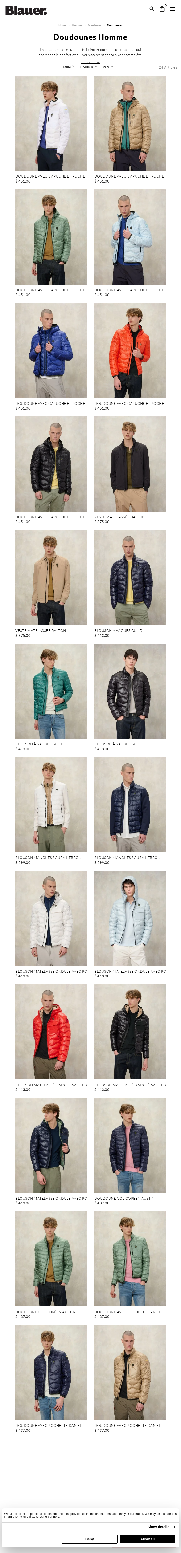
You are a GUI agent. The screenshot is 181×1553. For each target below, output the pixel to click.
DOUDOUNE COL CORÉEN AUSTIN (124, 1204)
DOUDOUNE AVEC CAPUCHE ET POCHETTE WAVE (51, 182)
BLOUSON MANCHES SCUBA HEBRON (48, 863)
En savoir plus (90, 67)
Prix (105, 72)
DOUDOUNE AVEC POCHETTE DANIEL (127, 1317)
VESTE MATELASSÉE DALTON (119, 522)
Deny (89, 1539)
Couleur (87, 72)
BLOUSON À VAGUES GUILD (118, 636)
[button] (90, 67)
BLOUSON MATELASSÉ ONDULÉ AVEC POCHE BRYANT (51, 977)
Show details (158, 1527)
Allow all (147, 1539)
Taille (67, 72)
